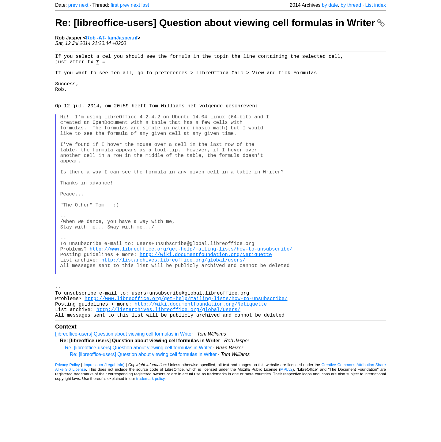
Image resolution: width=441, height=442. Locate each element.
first (115, 5)
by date (330, 5)
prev (73, 5)
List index (375, 5)
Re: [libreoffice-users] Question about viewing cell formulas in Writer (220, 22)
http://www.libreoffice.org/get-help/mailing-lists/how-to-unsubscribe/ (191, 292)
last (145, 5)
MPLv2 (286, 428)
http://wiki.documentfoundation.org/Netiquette (206, 299)
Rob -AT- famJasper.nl (112, 37)
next (83, 5)
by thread (351, 5)
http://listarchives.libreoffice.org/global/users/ (173, 306)
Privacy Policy (67, 423)
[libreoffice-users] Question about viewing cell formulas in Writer (124, 392)
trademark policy (150, 437)
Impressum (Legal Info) (104, 423)
